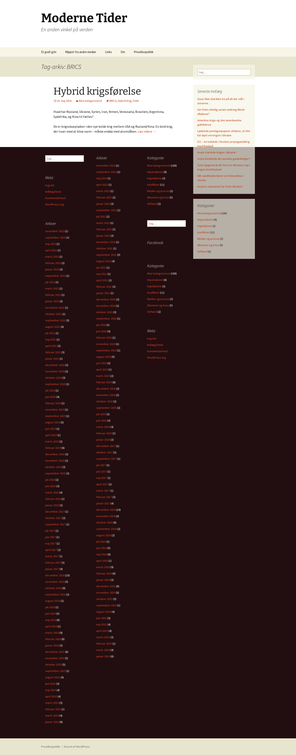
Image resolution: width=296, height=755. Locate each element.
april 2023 (102, 184)
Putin (136, 101)
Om (123, 52)
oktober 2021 (104, 248)
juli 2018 (101, 414)
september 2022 (106, 210)
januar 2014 (103, 656)
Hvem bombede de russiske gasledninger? (223, 159)
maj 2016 (101, 554)
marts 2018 (103, 427)
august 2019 (103, 357)
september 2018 (106, 408)
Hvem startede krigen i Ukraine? (217, 152)
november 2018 (105, 395)
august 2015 (103, 612)
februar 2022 (104, 229)
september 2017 (106, 459)
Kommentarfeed (55, 198)
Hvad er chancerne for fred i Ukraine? (220, 186)
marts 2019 (103, 376)
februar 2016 (104, 573)
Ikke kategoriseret (90, 101)
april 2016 (102, 561)
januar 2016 (103, 580)
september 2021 (106, 255)
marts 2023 (103, 191)
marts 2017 (103, 490)
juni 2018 (101, 420)
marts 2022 (103, 223)
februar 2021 (104, 286)
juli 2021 (101, 267)
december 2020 (106, 299)
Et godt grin (48, 52)
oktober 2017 (104, 452)
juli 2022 (101, 216)
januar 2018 (103, 439)
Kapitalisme (204, 226)
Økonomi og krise (208, 245)
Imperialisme (205, 219)
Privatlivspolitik (143, 52)
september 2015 (106, 605)
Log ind (49, 185)
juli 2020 (101, 325)
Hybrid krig (124, 101)
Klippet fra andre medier (80, 52)
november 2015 (105, 592)
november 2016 (105, 516)
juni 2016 (101, 548)
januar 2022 (103, 235)
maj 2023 (101, 178)
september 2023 (106, 172)
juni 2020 (101, 331)
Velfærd (202, 251)
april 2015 (102, 631)
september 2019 (106, 350)
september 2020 (106, 318)
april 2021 (102, 280)
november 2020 (105, 306)
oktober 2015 (104, 599)
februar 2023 (104, 197)
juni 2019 (101, 363)
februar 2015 (104, 643)
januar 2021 (103, 293)
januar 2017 (103, 503)
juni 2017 (101, 471)
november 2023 (105, 165)
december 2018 (106, 388)
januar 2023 (103, 204)
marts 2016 (103, 567)
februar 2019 (104, 382)
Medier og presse (208, 239)
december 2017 (106, 446)
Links (108, 52)
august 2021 (103, 261)
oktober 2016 (104, 522)
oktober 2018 (104, 401)
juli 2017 (101, 465)
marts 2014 (103, 650)
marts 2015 (103, 637)
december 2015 (106, 586)
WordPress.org (54, 204)
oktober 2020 (104, 312)
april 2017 (102, 484)
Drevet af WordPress (77, 746)
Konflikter (203, 232)
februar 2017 (104, 497)
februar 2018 (104, 433)
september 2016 (106, 529)
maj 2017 (101, 478)
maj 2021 (101, 274)
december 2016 (106, 510)
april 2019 (102, 369)
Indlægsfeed (53, 191)
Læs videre (147, 131)
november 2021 (105, 242)
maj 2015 (101, 624)
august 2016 (103, 535)
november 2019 (105, 344)
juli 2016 (101, 541)
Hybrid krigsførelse (97, 91)
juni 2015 (101, 618)
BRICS (113, 101)
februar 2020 (104, 337)
